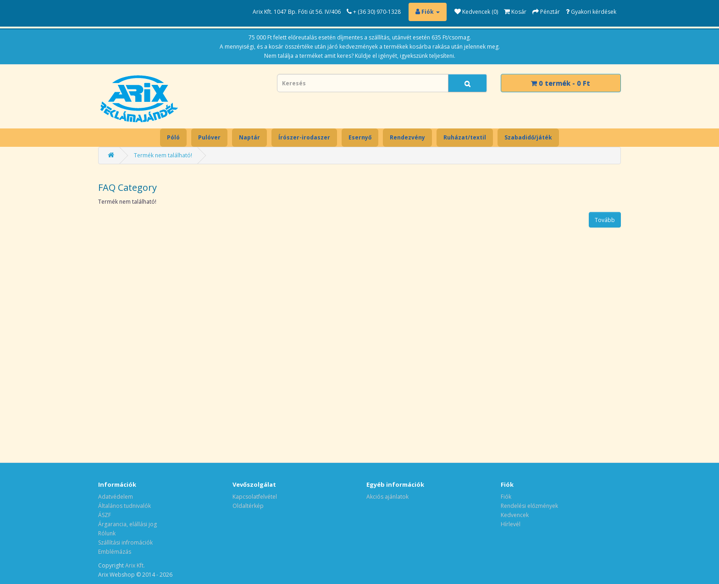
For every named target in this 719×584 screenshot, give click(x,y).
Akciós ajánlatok (387, 497)
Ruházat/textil (464, 137)
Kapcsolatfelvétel (254, 497)
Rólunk (107, 533)
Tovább (605, 220)
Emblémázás (114, 552)
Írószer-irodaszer (304, 137)
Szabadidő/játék (528, 137)
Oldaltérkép (248, 506)
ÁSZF (104, 515)
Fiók (506, 497)
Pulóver (209, 137)
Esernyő (359, 137)
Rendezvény (407, 137)
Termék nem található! (163, 155)
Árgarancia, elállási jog (127, 524)
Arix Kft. (135, 565)
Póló (173, 137)
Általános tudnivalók (124, 506)
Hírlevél (510, 524)
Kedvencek (515, 515)
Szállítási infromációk (125, 542)
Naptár (249, 137)
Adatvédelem (115, 497)
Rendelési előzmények (529, 506)
